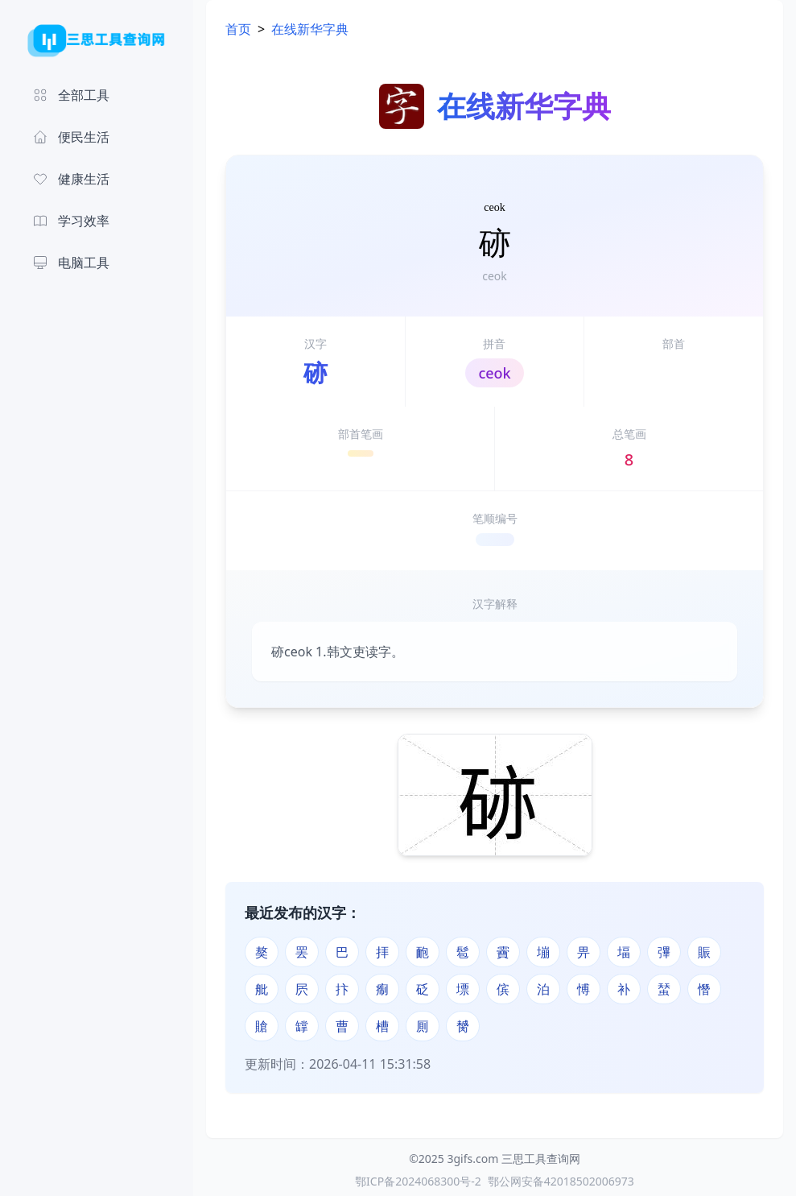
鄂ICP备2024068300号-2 (418, 1181)
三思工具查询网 (540, 1158)
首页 (238, 29)
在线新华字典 (310, 29)
